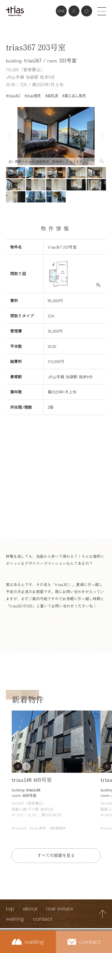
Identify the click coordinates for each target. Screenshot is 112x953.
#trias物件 (33, 95)
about (30, 908)
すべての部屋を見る (56, 855)
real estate (59, 908)
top (10, 908)
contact (42, 919)
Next (102, 136)
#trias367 (13, 95)
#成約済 (51, 95)
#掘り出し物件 (74, 95)
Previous (10, 136)
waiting (15, 919)
